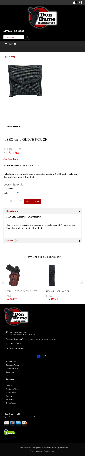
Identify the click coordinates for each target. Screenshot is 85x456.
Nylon (6, 193)
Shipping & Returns (12, 365)
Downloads (10, 372)
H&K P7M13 (9, 57)
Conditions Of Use (12, 389)
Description (12, 211)
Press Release (11, 361)
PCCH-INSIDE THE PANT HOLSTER (21, 291)
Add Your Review (11, 159)
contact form (20, 339)
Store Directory (49, 451)
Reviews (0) (12, 240)
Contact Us (10, 379)
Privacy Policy (11, 392)
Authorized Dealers (12, 368)
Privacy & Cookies (36, 451)
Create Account (11, 403)
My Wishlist (10, 400)
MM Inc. (51, 448)
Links (7, 375)
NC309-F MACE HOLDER (57, 291)
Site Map (9, 396)
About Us (9, 386)
